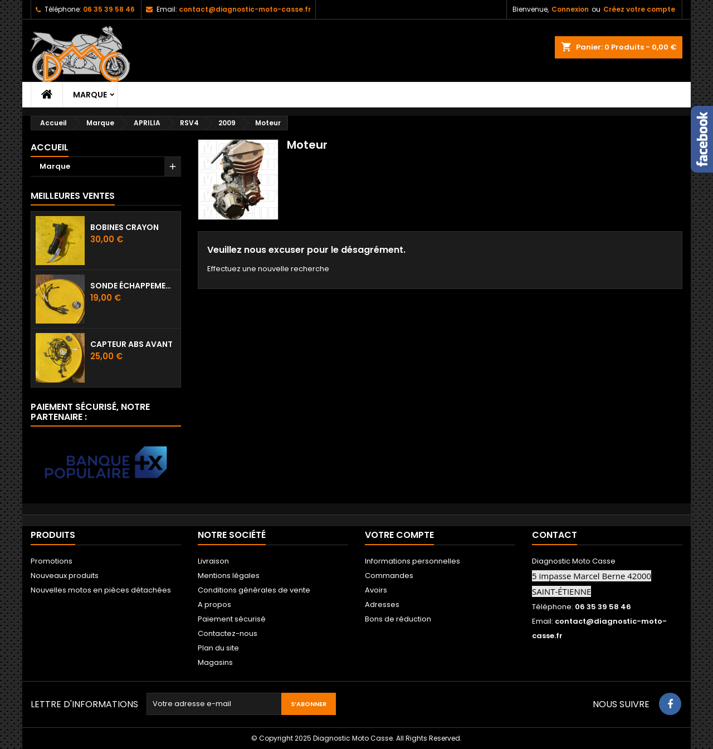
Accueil (50, 147)
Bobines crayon (124, 227)
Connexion (570, 9)
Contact (554, 534)
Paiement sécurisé (232, 619)
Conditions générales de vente (254, 590)
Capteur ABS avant (131, 344)
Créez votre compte (639, 9)
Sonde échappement (133, 285)
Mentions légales (229, 575)
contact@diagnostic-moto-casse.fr (245, 9)
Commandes (389, 575)
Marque (90, 94)
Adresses (382, 604)
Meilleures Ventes (73, 195)
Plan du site (218, 648)
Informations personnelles (412, 561)
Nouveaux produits (65, 575)
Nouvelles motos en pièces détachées (101, 590)
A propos (214, 604)
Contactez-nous (227, 633)
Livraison (213, 561)
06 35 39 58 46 (109, 9)
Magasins (215, 662)
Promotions (51, 561)
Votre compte (399, 534)
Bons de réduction (398, 619)
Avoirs (376, 590)
